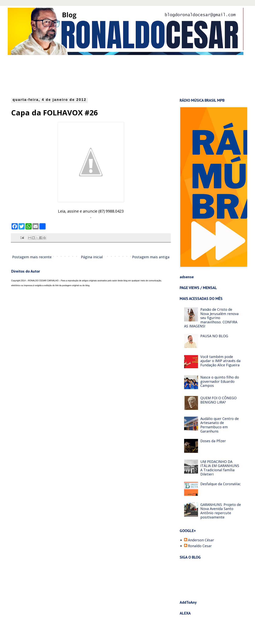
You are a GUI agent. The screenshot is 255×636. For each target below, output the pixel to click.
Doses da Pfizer (213, 441)
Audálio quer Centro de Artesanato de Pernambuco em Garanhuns (219, 424)
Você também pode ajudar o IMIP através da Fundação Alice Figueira (220, 360)
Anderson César (201, 540)
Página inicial (92, 257)
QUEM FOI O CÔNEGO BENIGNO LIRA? (218, 400)
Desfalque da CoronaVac (220, 484)
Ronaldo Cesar (200, 546)
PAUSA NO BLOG (214, 336)
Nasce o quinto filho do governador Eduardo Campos (219, 381)
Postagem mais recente (32, 257)
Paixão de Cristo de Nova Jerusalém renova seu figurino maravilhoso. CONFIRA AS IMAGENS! (211, 317)
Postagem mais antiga (150, 257)
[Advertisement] (105, 75)
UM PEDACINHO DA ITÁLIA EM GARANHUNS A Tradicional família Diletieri (219, 467)
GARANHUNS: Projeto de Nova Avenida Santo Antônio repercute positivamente (220, 510)
